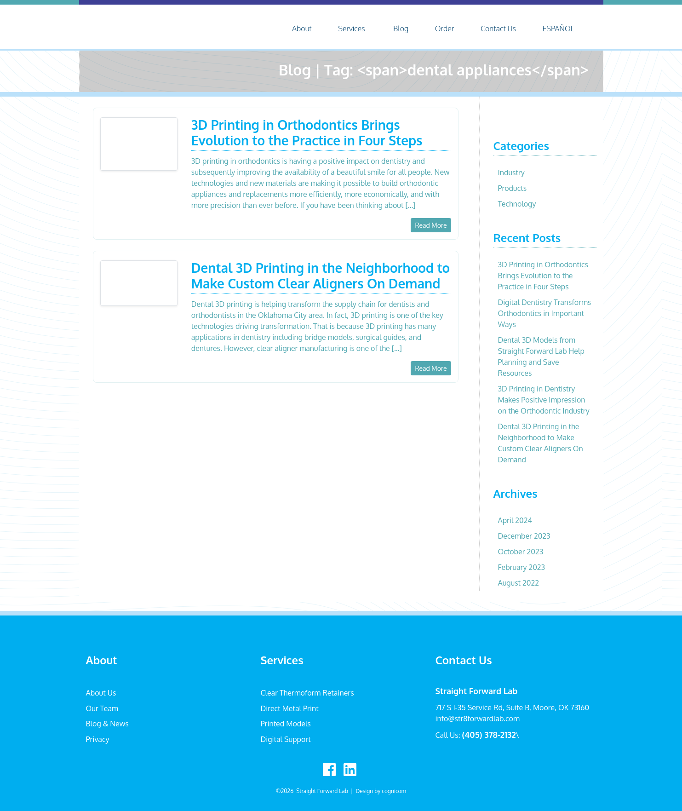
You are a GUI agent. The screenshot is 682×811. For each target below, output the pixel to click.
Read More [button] (431, 225)
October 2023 (521, 551)
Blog (400, 28)
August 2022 (518, 582)
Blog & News (107, 723)
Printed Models (286, 723)
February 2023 (521, 567)
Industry (511, 172)
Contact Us (498, 28)
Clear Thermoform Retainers (307, 692)
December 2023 (524, 536)
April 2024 (515, 520)
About (301, 28)
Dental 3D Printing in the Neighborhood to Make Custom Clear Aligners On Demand (540, 443)
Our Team (102, 708)
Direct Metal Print (290, 708)
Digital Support (286, 739)
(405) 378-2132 (489, 735)
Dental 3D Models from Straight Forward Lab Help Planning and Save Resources (541, 356)
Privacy (97, 739)
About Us (101, 692)
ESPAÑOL (558, 28)
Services (351, 28)
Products (512, 188)
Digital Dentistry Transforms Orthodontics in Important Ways (544, 313)
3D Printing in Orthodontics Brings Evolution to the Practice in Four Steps (543, 275)
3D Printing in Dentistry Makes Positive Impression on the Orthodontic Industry (544, 399)
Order (444, 28)
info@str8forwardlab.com (478, 718)
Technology (517, 203)
